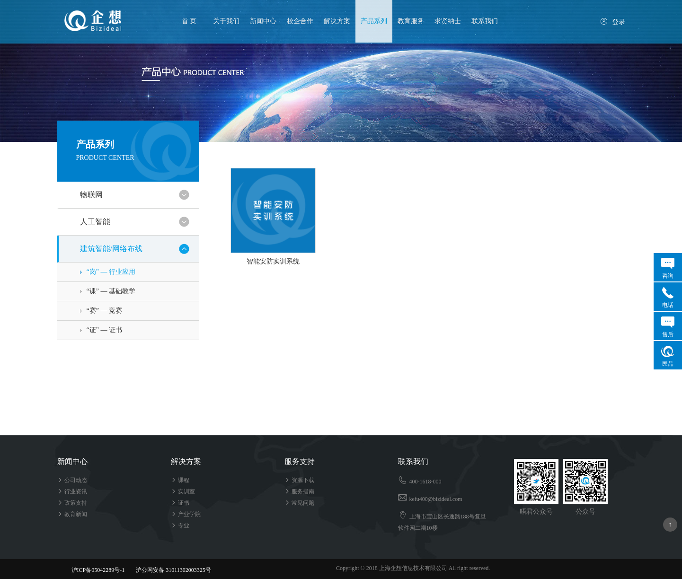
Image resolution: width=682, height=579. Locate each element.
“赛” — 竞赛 (104, 310)
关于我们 (226, 21)
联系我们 (484, 21)
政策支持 (72, 503)
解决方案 (337, 21)
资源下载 (299, 480)
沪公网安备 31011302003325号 (169, 570)
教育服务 (411, 21)
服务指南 (299, 491)
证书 (180, 503)
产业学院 (186, 514)
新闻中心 (263, 21)
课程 (180, 480)
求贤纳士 (447, 21)
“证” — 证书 (104, 329)
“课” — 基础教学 (111, 291)
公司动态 (72, 480)
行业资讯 (72, 491)
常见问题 (299, 503)
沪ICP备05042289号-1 (98, 570)
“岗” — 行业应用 (111, 271)
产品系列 (374, 21)
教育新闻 (72, 514)
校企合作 (300, 21)
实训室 (183, 491)
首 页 (189, 21)
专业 (180, 525)
